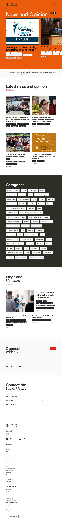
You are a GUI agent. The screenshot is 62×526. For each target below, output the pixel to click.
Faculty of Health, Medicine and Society (14, 55)
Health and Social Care (27, 55)
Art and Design (33, 190)
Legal (7, 496)
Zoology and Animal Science (36, 257)
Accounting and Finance (11, 123)
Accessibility (8, 489)
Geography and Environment (14, 221)
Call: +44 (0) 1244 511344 (24, 397)
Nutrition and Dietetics (27, 239)
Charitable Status (9, 498)
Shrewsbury (10, 248)
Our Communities (9, 479)
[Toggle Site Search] (54, 4)
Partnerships (8, 507)
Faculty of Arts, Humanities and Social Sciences (15, 161)
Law (23, 230)
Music (42, 235)
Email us (24, 393)
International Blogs (36, 226)
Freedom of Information (11, 500)
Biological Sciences (11, 195)
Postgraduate (44, 56)
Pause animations (12, 517)
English (39, 208)
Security (7, 511)
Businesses (8, 477)
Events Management (12, 212)
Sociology (18, 248)
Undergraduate (14, 126)
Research (48, 243)
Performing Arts (39, 239)
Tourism (27, 252)
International (56, 54)
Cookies (7, 491)
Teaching (43, 248)
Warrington (19, 57)
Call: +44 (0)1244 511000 (24, 404)
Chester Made (49, 51)
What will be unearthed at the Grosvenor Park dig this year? (15, 155)
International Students (10, 468)
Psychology (39, 243)
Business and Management (23, 123)
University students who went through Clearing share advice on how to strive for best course (43, 119)
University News (22, 126)
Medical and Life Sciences (31, 235)
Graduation (49, 54)
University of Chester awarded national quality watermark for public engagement (44, 156)
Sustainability (34, 248)
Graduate (43, 54)
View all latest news (10, 89)
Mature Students (11, 235)
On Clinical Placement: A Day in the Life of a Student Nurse (46, 295)
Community (50, 199)
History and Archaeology (11, 163)
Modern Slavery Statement (11, 502)
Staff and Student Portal (11, 456)
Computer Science (11, 203)
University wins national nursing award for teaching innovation (21, 48)
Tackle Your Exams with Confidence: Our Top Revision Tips (43, 316)
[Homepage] (11, 4)
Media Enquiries (24, 400)
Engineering (31, 208)
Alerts (7, 458)
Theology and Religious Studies (14, 252)
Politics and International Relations (15, 243)
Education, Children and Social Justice (15, 208)
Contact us (8, 449)
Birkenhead (14, 52)
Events (7, 453)
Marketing (30, 230)
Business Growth (11, 199)
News (7, 451)
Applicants (8, 466)
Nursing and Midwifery (11, 57)
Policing (49, 239)
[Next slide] (54, 13)
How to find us (9, 447)
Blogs (30, 195)
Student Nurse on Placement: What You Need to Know (16, 316)
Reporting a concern (10, 481)
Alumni (43, 51)
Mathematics (40, 230)
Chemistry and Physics (24, 199)
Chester (19, 52)
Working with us (9, 509)
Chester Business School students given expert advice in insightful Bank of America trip (18, 119)
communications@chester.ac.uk (29, 71)
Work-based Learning (21, 257)
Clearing (39, 123)
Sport (26, 248)
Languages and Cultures (12, 230)
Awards (8, 52)
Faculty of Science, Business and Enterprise (38, 217)
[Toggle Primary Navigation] (51, 4)
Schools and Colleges (10, 472)
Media (20, 235)
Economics (40, 203)
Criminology (31, 203)
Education (49, 203)
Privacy (7, 493)
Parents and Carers (10, 470)
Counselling (22, 203)
